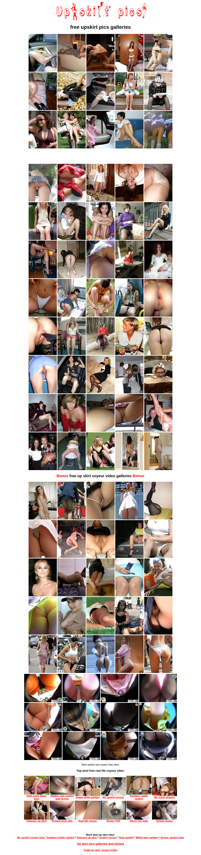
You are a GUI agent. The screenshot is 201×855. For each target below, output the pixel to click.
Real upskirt (126, 837)
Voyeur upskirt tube (172, 837)
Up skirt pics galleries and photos (100, 843)
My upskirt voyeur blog (31, 837)
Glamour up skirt (87, 837)
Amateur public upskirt (60, 837)
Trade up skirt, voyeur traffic (100, 850)
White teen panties (147, 837)
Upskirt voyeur (108, 837)
